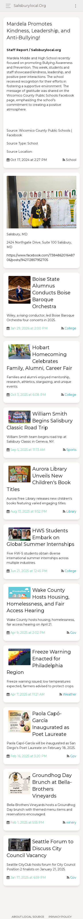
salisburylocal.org (30, 6)
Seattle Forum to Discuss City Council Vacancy (40, 848)
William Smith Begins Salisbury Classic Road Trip (40, 421)
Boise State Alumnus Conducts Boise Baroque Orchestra (51, 292)
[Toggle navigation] (75, 6)
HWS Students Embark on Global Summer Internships (40, 537)
